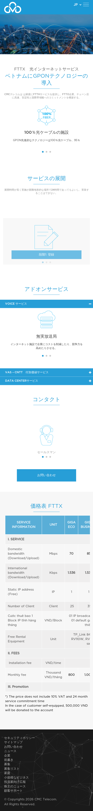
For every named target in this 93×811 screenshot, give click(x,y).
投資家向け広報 (15, 782)
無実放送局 (46, 336)
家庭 (7, 773)
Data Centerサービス (21, 380)
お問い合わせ (46, 475)
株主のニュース (15, 786)
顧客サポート (13, 790)
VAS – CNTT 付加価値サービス (27, 372)
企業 (7, 755)
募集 (7, 764)
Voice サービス (16, 303)
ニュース (10, 751)
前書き (8, 760)
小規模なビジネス (16, 777)
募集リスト (12, 768)
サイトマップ (13, 742)
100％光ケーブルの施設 (46, 132)
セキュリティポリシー (19, 738)
